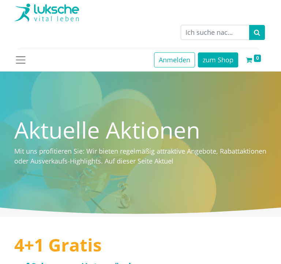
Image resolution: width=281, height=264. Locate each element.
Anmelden (174, 59)
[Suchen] (257, 32)
